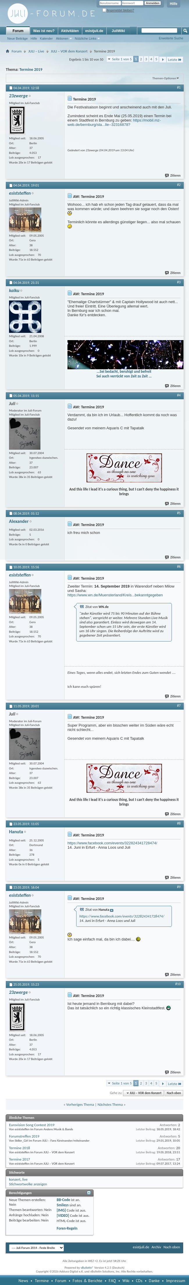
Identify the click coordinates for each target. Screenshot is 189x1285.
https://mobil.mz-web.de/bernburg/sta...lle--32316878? (114, 122)
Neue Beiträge (17, 38)
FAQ (112, 1280)
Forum (18, 31)
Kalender (46, 38)
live (25, 1179)
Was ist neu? (44, 31)
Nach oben (174, 1093)
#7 (179, 706)
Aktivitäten (70, 31)
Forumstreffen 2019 (24, 1136)
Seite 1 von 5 (122, 59)
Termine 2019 (30, 69)
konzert (14, 1179)
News (23, 1280)
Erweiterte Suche (171, 38)
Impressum (175, 1280)
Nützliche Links (85, 38)
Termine (42, 1280)
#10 (178, 984)
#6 (179, 567)
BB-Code (63, 1200)
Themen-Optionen (164, 78)
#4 (179, 395)
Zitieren (173, 175)
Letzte (175, 59)
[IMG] (61, 1210)
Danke (154, 1280)
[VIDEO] (63, 1215)
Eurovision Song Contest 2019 (31, 1125)
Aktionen (62, 38)
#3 (179, 282)
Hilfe (173, 4)
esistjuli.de (94, 31)
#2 (179, 185)
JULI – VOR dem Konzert (69, 51)
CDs (139, 1280)
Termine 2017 (19, 1159)
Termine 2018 (19, 1148)
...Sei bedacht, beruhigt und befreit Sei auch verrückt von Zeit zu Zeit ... (123, 373)
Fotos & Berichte (87, 1280)
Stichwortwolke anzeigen (28, 1184)
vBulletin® (87, 1268)
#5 (179, 513)
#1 (179, 87)
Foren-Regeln (67, 1228)
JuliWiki (118, 31)
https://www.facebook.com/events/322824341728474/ (112, 843)
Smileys (63, 1205)
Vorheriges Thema (80, 1104)
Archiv (156, 1247)
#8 (179, 823)
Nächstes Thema (110, 1104)
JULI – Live (36, 51)
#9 (179, 887)
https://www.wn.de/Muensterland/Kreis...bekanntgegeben (115, 595)
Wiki (125, 1280)
